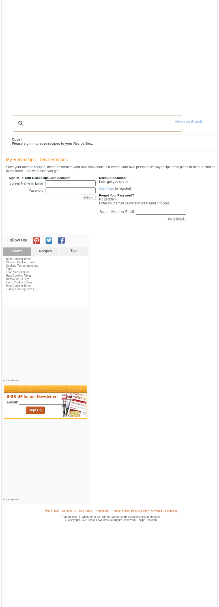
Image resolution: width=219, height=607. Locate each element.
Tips (73, 251)
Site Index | (86, 510)
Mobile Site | (53, 510)
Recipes (45, 251)
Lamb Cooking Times (19, 282)
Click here (106, 189)
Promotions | (103, 510)
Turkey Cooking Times (20, 289)
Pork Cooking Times (18, 285)
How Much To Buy (17, 279)
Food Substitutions (17, 272)
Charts (17, 251)
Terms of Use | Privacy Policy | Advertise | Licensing (144, 510)
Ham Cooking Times (18, 275)
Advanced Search (188, 122)
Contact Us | (70, 510)
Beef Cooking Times (18, 258)
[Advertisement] (45, 343)
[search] (96, 123)
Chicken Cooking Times (21, 262)
